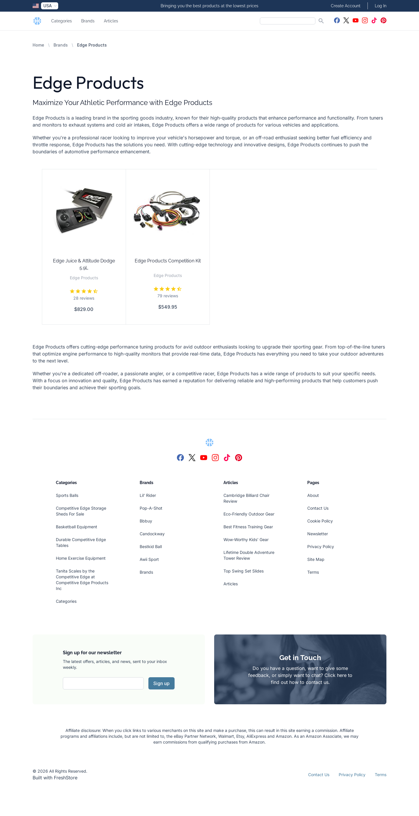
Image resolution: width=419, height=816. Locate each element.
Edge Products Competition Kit (168, 261)
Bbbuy (146, 520)
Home (38, 44)
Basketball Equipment (76, 526)
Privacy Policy (320, 546)
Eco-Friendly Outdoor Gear (248, 513)
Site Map (315, 559)
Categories (61, 21)
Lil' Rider (148, 495)
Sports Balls (67, 495)
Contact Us (318, 508)
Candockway (152, 533)
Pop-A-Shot (151, 508)
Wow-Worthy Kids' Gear (246, 539)
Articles (111, 21)
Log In (380, 5)
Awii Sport (149, 559)
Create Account (346, 5)
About (313, 495)
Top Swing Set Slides (243, 570)
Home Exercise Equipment (81, 558)
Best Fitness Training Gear (248, 526)
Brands (88, 21)
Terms (313, 572)
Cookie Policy (320, 520)
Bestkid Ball (151, 546)
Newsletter (317, 533)
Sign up (161, 683)
